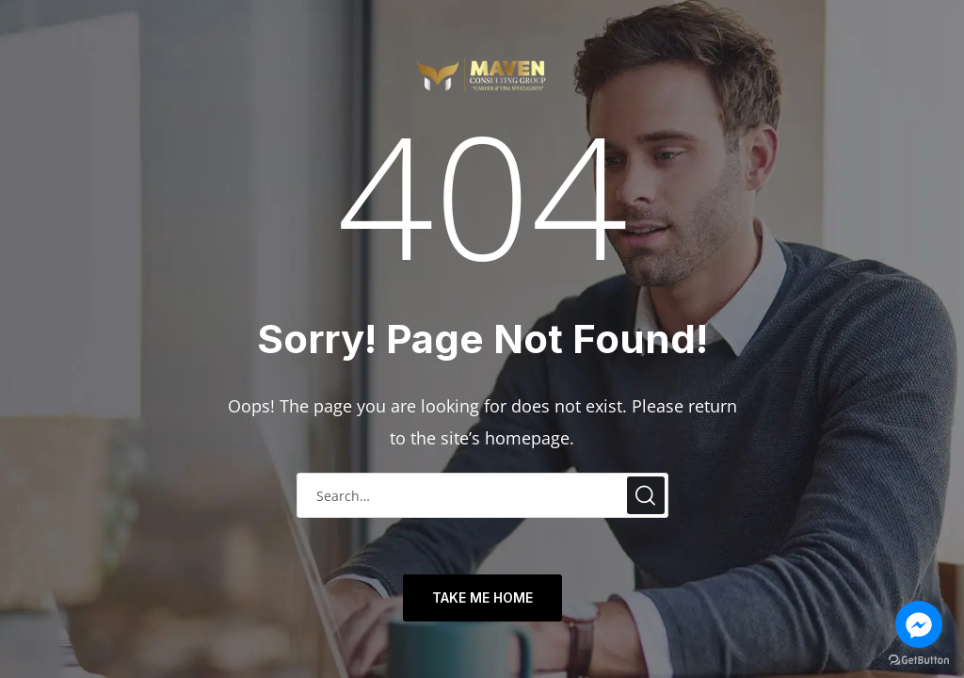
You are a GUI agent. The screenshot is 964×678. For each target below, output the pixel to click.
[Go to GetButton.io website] (919, 659)
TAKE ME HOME (482, 597)
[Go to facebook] (918, 624)
